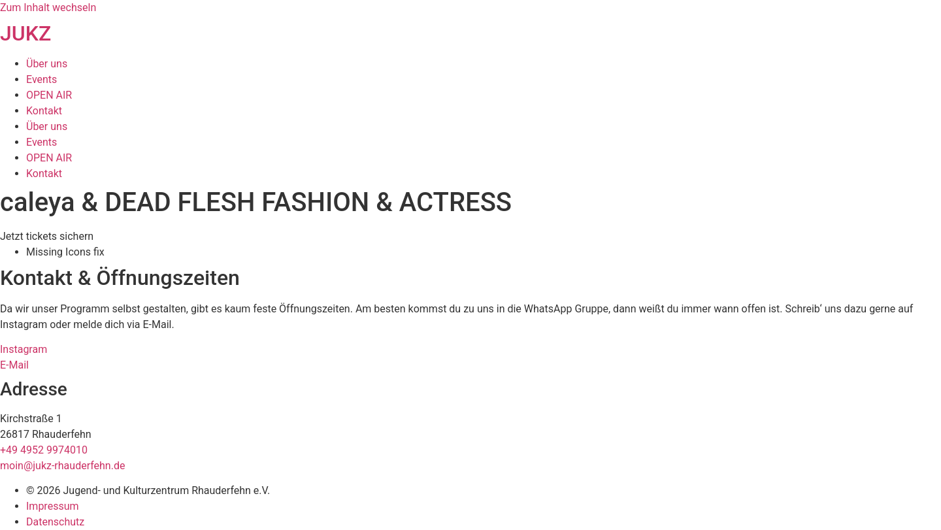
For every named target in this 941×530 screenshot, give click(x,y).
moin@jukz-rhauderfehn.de (62, 465)
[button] (46, 236)
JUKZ (25, 33)
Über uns (46, 64)
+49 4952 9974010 (44, 450)
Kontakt (44, 111)
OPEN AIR (49, 95)
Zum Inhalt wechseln (48, 7)
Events (41, 79)
